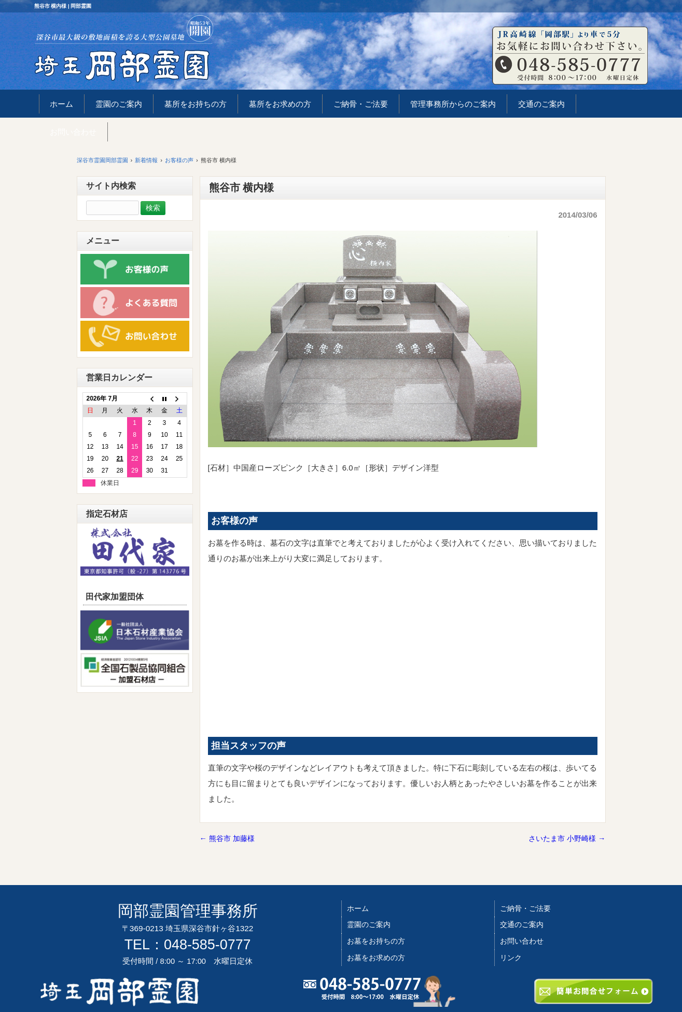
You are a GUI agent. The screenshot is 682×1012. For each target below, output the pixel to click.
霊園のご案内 (369, 924)
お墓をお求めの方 (376, 957)
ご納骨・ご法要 (525, 908)
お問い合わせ (522, 941)
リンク (511, 957)
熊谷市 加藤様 (227, 838)
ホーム (358, 908)
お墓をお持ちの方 (376, 941)
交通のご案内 (522, 924)
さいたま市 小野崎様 (566, 838)
